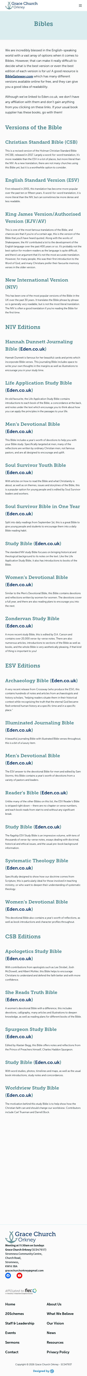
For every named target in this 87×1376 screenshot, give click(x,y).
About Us (54, 1304)
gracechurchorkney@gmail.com (24, 1270)
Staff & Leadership (19, 1323)
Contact (11, 1352)
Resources (55, 1342)
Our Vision (55, 1323)
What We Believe (60, 1314)
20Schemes (14, 1314)
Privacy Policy (58, 1352)
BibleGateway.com (19, 76)
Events (10, 1333)
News (51, 1333)
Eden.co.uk (32, 349)
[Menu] (80, 5)
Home (10, 1304)
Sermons (12, 1342)
